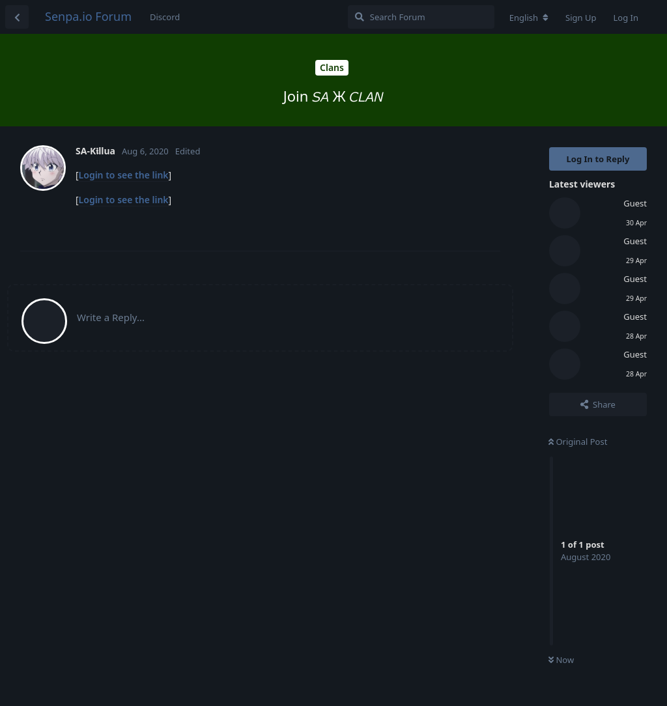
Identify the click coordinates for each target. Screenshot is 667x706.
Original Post (577, 441)
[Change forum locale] (529, 17)
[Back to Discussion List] (17, 17)
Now (561, 660)
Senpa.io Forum (88, 16)
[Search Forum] (421, 17)
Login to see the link (124, 175)
